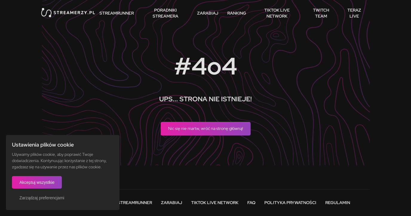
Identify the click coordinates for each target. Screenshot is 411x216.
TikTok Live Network (277, 13)
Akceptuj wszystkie (36, 182)
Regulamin (337, 202)
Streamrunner (135, 202)
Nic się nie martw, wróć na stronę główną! (205, 128)
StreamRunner (116, 13)
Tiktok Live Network (214, 202)
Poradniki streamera (165, 13)
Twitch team (321, 13)
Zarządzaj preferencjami (41, 197)
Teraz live (354, 13)
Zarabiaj (207, 13)
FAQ (251, 202)
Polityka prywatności (290, 202)
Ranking (236, 13)
